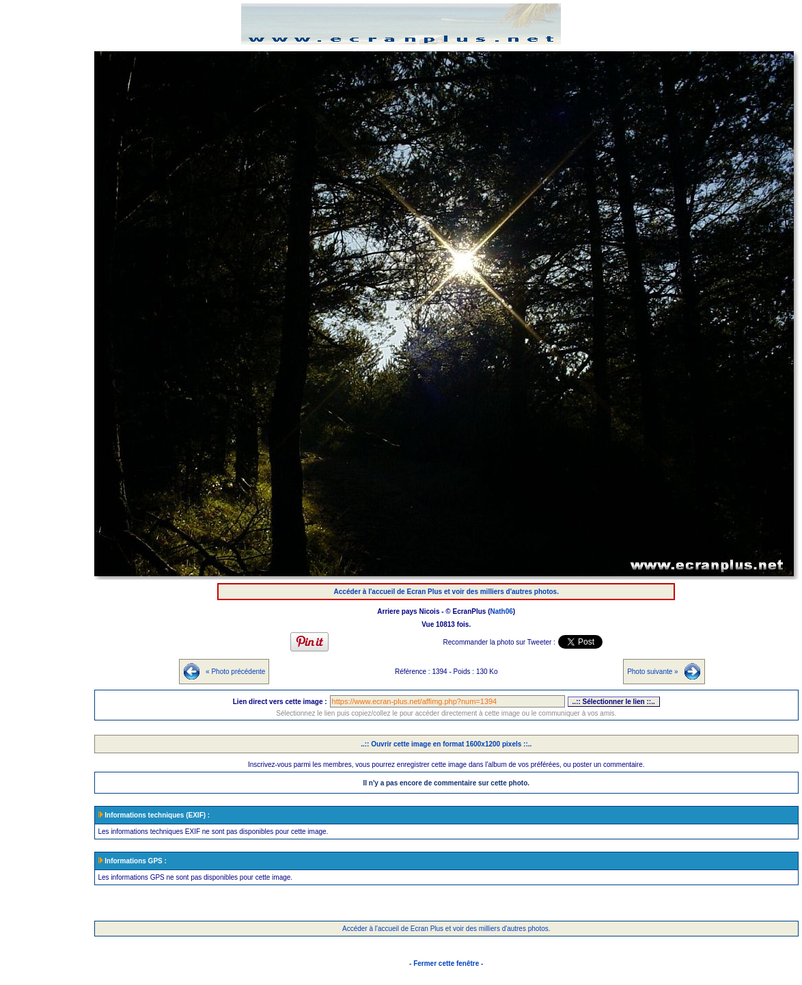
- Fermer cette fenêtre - (446, 963)
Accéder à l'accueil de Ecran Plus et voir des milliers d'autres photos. (446, 591)
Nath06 (501, 611)
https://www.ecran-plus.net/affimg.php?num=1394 (447, 701)
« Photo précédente (235, 671)
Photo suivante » (652, 671)
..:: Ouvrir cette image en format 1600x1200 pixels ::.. (446, 744)
